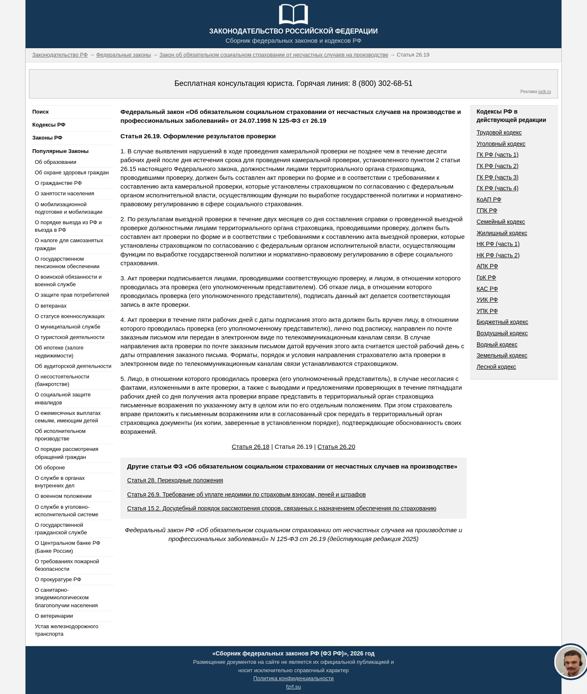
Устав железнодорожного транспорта (66, 630)
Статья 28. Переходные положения (175, 480)
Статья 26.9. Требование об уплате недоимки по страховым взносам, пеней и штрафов (246, 494)
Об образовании (55, 162)
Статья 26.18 (251, 446)
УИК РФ (487, 299)
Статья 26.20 (336, 446)
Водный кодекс (497, 344)
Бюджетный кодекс (502, 322)
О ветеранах (51, 306)
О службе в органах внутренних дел (60, 482)
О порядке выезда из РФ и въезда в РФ (68, 226)
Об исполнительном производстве (60, 435)
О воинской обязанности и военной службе (68, 280)
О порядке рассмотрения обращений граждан (67, 453)
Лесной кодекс (496, 366)
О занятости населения (64, 193)
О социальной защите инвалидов (63, 398)
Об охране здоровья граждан (72, 172)
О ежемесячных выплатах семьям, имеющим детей (68, 417)
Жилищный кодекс (502, 233)
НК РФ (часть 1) (498, 244)
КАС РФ (487, 288)
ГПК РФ (487, 210)
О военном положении (63, 496)
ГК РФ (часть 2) (498, 166)
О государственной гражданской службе (61, 529)
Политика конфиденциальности (293, 678)
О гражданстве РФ (58, 183)
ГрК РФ (486, 277)
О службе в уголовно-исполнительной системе (67, 511)
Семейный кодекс (501, 221)
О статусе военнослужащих (70, 316)
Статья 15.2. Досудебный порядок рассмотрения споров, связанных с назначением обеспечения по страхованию (281, 508)
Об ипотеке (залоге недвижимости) (59, 351)
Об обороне (50, 467)
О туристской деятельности (69, 337)
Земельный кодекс (502, 355)
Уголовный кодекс (501, 143)
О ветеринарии (54, 616)
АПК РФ (487, 266)
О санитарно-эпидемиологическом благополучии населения (66, 597)
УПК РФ (487, 311)
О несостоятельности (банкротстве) (62, 380)
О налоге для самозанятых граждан (69, 244)
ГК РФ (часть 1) (498, 154)
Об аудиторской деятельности (73, 366)
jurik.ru (544, 91)
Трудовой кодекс (499, 132)
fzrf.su (293, 687)
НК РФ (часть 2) (498, 255)
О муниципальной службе (67, 327)
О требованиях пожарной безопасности (67, 565)
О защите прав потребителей (72, 295)
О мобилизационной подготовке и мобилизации (68, 208)
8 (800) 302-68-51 (382, 83)
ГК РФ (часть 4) (498, 188)
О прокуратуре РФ (58, 579)
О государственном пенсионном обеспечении (67, 262)
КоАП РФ (489, 199)
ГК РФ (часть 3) (498, 177)
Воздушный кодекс (502, 333)
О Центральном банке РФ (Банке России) (67, 547)
